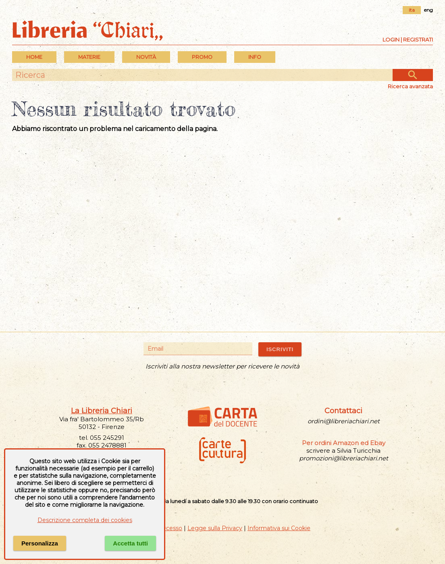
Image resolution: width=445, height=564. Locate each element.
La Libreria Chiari (101, 410)
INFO (254, 57)
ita (412, 10)
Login (391, 39)
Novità (146, 57)
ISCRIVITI (279, 349)
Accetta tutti (130, 543)
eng (428, 10)
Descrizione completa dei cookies (84, 520)
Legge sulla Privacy (214, 528)
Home (34, 57)
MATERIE (89, 57)
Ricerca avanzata (410, 86)
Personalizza (39, 543)
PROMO (202, 57)
